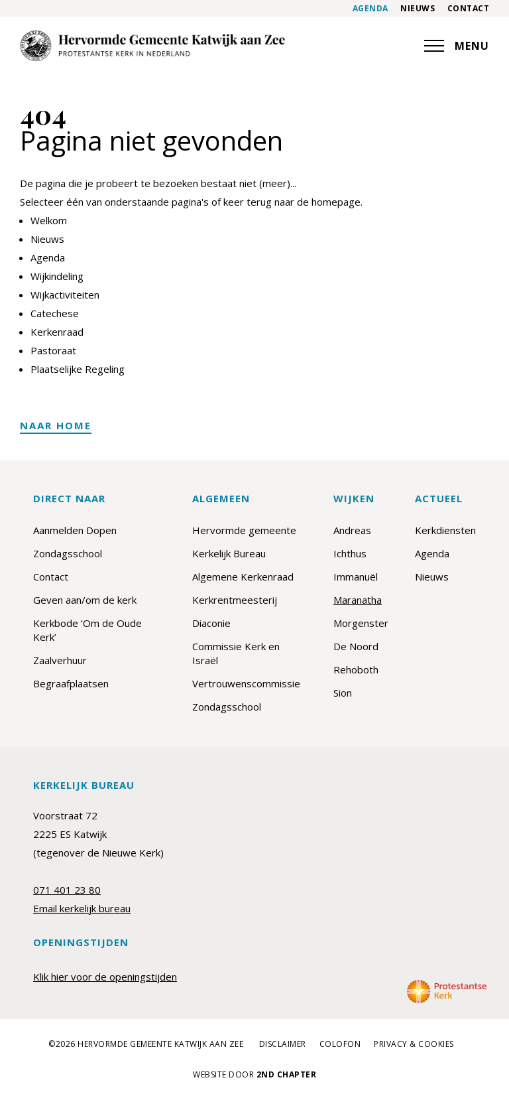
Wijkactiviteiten (64, 294)
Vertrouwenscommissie (246, 683)
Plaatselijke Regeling (77, 369)
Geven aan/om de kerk (85, 599)
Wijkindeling (57, 276)
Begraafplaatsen (71, 683)
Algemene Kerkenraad (243, 576)
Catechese (54, 313)
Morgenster (360, 623)
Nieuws (417, 8)
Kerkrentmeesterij (234, 599)
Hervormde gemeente (244, 530)
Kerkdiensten (445, 530)
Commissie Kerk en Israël (236, 653)
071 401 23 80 (67, 889)
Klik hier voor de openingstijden (105, 976)
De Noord (355, 646)
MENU (456, 45)
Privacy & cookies (414, 1044)
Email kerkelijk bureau (82, 908)
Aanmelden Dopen (75, 530)
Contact (468, 8)
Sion (342, 692)
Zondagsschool (67, 553)
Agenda (370, 8)
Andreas (352, 530)
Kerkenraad (57, 331)
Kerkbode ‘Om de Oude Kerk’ (87, 630)
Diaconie (211, 623)
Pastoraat (53, 350)
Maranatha (357, 599)
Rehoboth (355, 669)
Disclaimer (282, 1044)
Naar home (55, 425)
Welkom (48, 220)
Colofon (340, 1044)
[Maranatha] (152, 46)
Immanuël (355, 576)
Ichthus (350, 553)
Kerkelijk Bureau (229, 553)
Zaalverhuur (60, 660)
